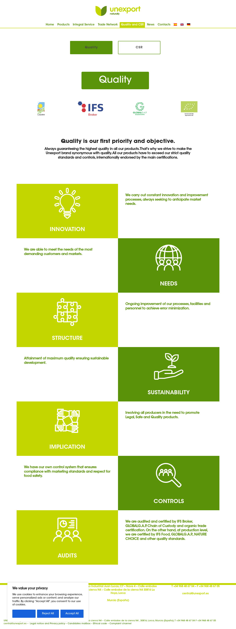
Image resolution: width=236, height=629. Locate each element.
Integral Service (84, 24)
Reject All (48, 613)
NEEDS (168, 284)
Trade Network (108, 24)
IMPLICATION (67, 447)
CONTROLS (169, 502)
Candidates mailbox (79, 624)
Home (50, 24)
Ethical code (100, 624)
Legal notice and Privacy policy (47, 624)
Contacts (164, 24)
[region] (47, 602)
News (150, 24)
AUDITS (67, 556)
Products (63, 24)
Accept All (72, 613)
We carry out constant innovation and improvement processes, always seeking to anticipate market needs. (166, 200)
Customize (24, 613)
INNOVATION (67, 230)
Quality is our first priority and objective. (118, 141)
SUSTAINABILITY (169, 393)
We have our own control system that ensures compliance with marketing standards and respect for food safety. (67, 472)
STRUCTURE (67, 338)
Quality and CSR (132, 24)
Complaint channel (120, 624)
